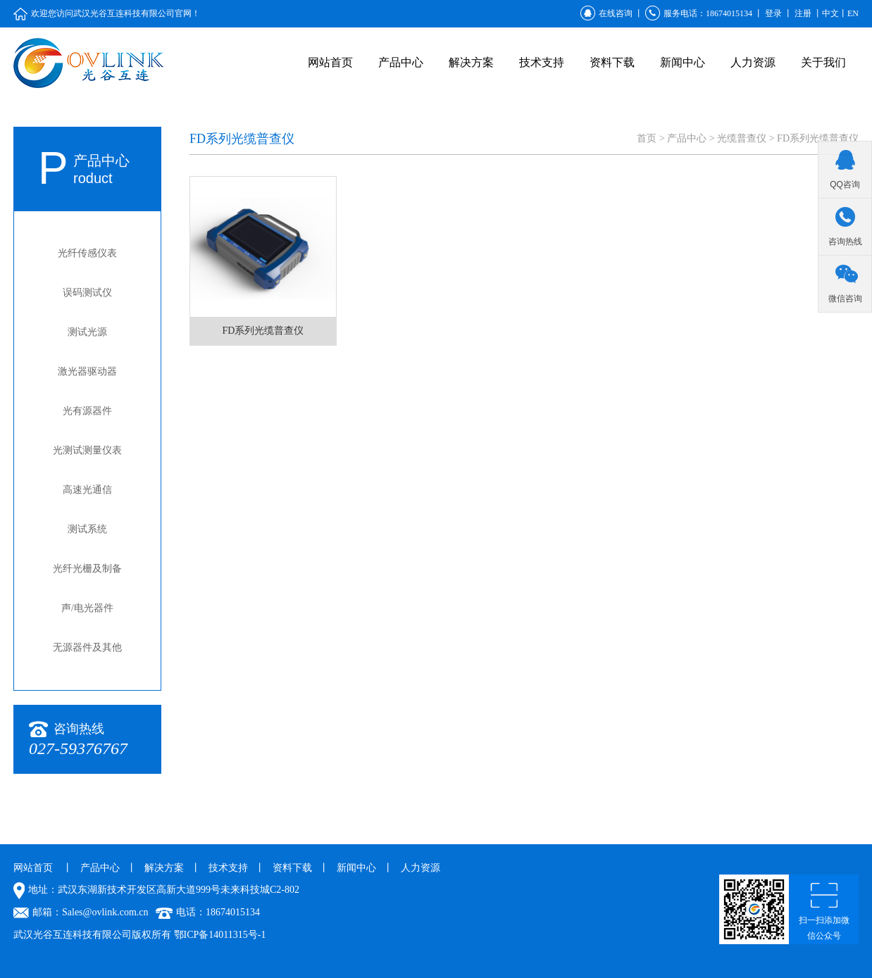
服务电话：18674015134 (698, 13)
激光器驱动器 (87, 371)
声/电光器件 (87, 608)
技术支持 (541, 62)
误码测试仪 (87, 292)
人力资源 (753, 62)
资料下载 (612, 62)
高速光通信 (87, 489)
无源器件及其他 (87, 647)
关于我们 (823, 62)
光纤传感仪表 (87, 253)
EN (853, 13)
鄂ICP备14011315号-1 (220, 934)
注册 (803, 13)
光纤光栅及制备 (87, 568)
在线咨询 (606, 13)
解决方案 (471, 62)
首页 (646, 138)
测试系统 (87, 529)
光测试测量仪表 (87, 450)
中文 (830, 13)
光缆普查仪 (741, 138)
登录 (773, 13)
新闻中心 (682, 62)
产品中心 (400, 62)
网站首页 (330, 62)
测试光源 (87, 332)
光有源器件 (87, 411)
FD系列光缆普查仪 (818, 138)
